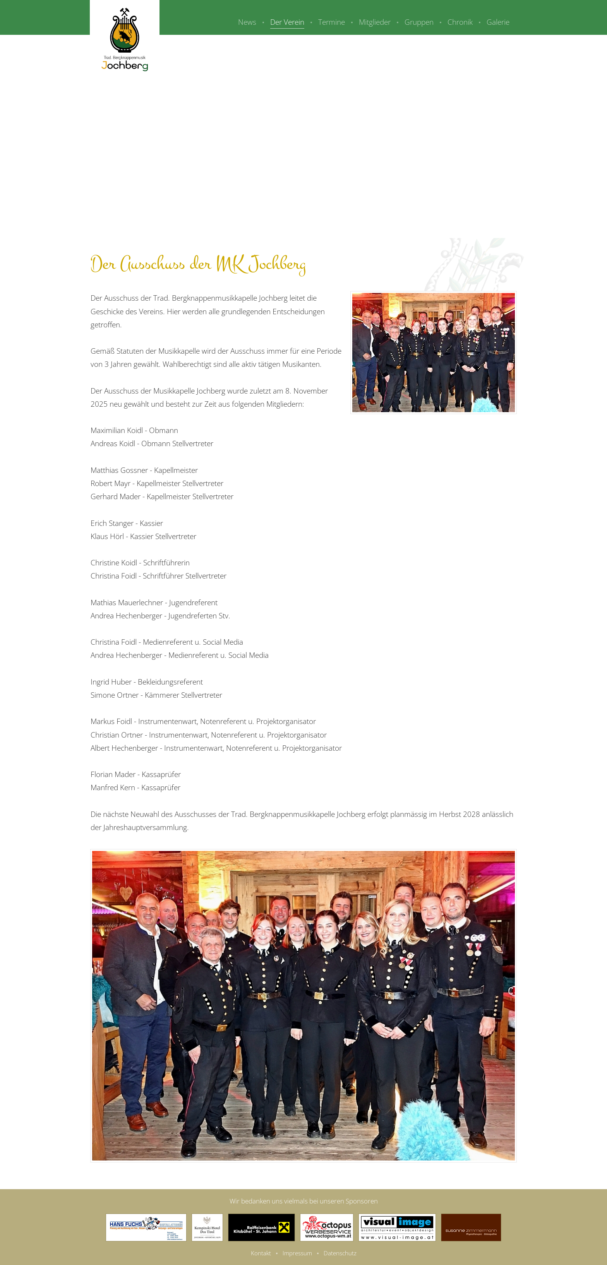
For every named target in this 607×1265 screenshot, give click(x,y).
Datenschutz (340, 1253)
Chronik (460, 22)
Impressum (297, 1253)
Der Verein (287, 22)
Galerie (498, 22)
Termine (331, 22)
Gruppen (419, 22)
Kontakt (261, 1253)
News (247, 22)
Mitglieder (375, 22)
